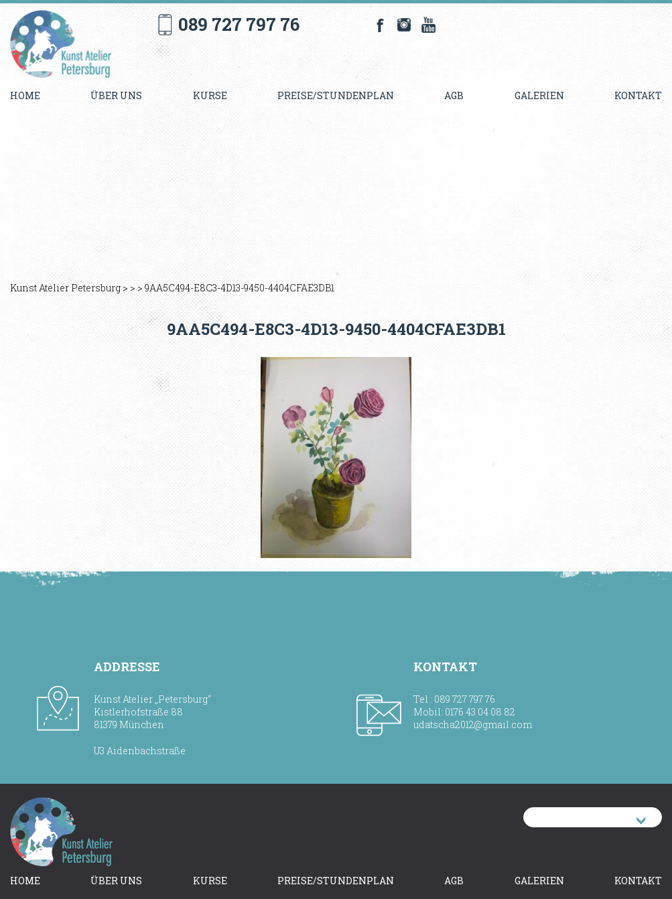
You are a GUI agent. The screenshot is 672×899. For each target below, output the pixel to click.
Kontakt (638, 95)
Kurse (210, 95)
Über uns (116, 95)
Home (25, 95)
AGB (454, 95)
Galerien (539, 95)
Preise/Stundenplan (335, 95)
